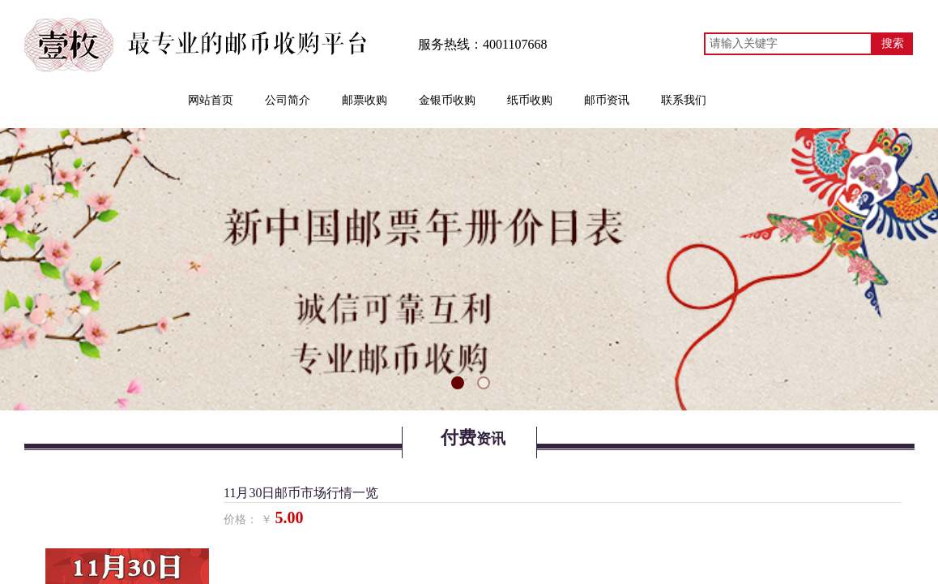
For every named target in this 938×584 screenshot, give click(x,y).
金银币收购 (447, 100)
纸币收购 (529, 100)
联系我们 (683, 100)
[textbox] (788, 43)
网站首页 (210, 100)
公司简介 (287, 100)
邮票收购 (364, 100)
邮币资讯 (606, 100)
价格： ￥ (248, 519)
